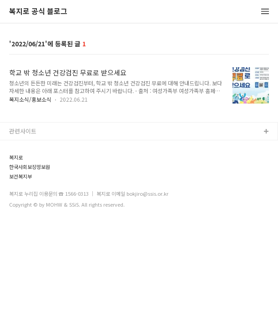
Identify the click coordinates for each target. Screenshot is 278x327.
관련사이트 (22, 131)
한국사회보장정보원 (29, 167)
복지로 (16, 157)
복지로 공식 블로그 (38, 11)
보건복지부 (20, 176)
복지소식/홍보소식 (30, 99)
